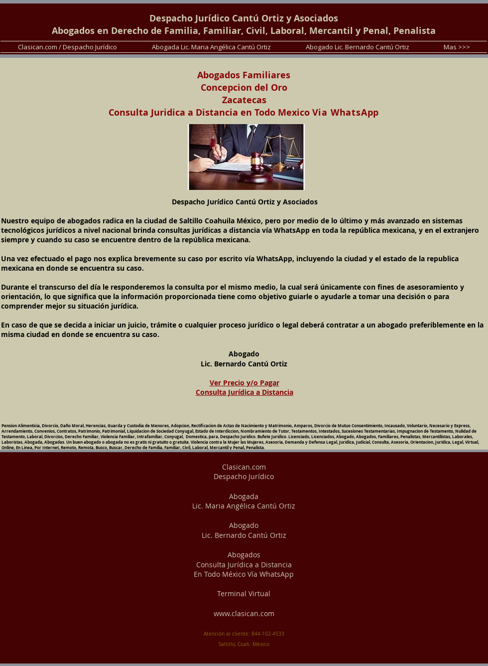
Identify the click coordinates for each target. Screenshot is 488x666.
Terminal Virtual (243, 593)
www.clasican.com (244, 613)
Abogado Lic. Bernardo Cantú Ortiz (244, 530)
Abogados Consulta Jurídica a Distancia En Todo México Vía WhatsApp (244, 564)
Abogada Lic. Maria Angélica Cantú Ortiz (243, 501)
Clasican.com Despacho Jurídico (244, 472)
